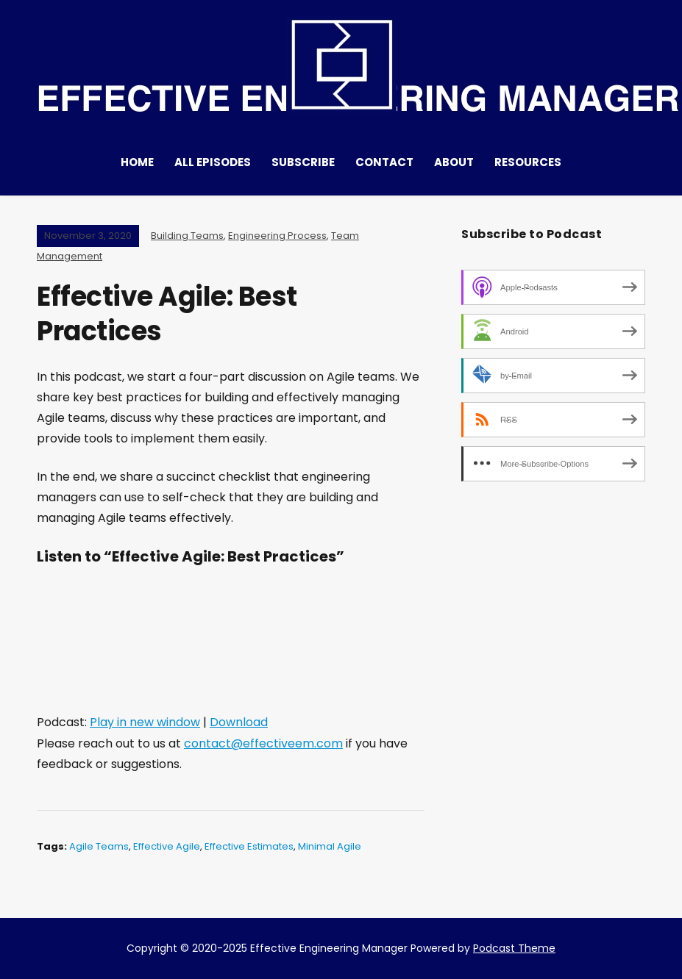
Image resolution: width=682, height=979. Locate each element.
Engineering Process (277, 236)
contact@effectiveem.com (263, 743)
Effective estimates (249, 846)
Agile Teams (99, 846)
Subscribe (303, 162)
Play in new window (145, 722)
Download (239, 722)
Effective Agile (166, 846)
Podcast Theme (514, 948)
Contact (384, 162)
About (454, 162)
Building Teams (187, 236)
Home (137, 162)
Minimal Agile (329, 846)
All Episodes (212, 162)
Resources (527, 162)
